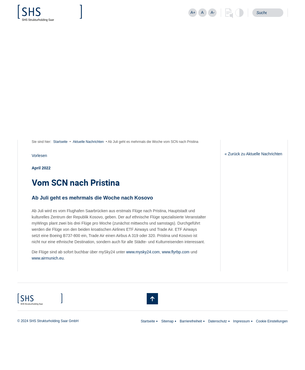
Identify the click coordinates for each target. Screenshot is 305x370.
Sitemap (167, 321)
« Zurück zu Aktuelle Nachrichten (253, 154)
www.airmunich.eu (48, 258)
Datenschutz (217, 321)
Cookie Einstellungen (272, 321)
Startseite (60, 142)
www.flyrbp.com (176, 252)
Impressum (241, 321)
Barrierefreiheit (191, 321)
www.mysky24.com (143, 252)
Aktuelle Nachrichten (88, 142)
